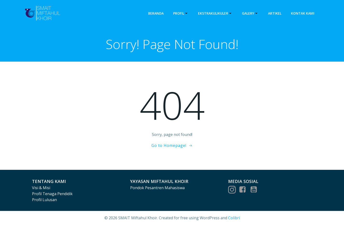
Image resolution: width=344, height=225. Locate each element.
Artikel (274, 13)
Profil (180, 13)
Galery (250, 13)
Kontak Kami (302, 13)
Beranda (156, 13)
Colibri (234, 217)
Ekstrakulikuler (215, 13)
